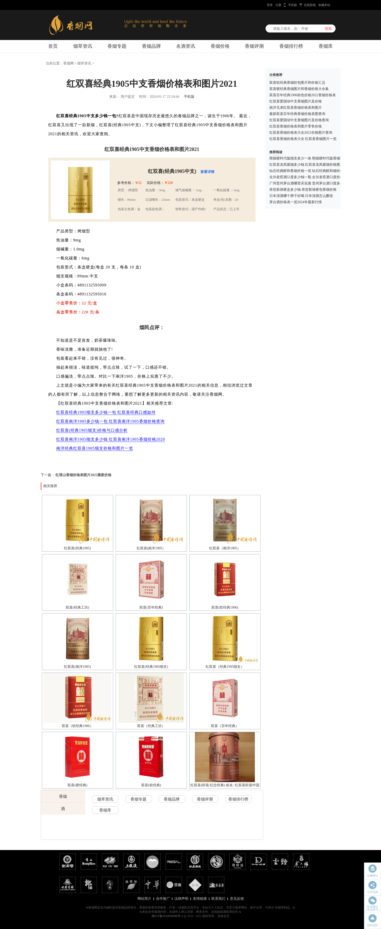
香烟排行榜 (291, 46)
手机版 (292, 5)
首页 (53, 46)
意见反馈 (237, 899)
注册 (278, 5)
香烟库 (326, 46)
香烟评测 (254, 46)
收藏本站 (324, 5)
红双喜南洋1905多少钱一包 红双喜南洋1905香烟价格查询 (110, 421)
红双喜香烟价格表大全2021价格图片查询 (300, 132)
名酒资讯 (185, 46)
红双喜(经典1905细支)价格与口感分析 (92, 430)
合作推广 (163, 899)
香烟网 (68, 63)
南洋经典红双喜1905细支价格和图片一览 (94, 448)
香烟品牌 (151, 46)
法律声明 (181, 899)
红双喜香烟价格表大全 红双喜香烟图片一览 (303, 139)
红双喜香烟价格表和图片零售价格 (295, 126)
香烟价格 (220, 46)
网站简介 (144, 899)
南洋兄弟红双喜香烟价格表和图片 (295, 107)
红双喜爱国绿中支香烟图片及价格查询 (299, 120)
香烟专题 (116, 46)
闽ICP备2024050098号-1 (167, 916)
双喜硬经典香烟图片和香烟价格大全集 (299, 89)
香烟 (63, 796)
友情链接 (200, 899)
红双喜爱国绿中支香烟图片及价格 (295, 101)
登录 (270, 5)
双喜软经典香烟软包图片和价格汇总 (297, 82)
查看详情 (207, 172)
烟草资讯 (82, 46)
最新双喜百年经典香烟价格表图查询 (297, 114)
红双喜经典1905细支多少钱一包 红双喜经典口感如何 (106, 412)
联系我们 (218, 899)
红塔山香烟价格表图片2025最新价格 (83, 475)
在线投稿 (310, 5)
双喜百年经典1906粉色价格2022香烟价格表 (302, 95)
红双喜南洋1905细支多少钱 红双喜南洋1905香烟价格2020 (110, 439)
